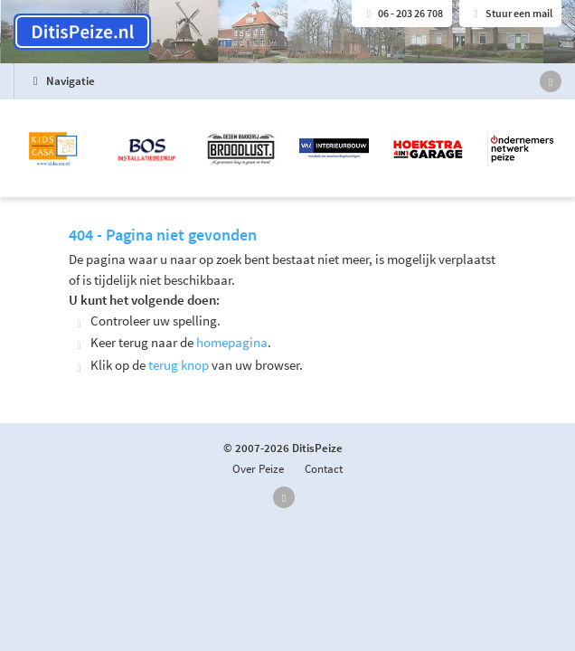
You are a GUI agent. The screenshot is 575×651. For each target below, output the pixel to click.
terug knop (178, 364)
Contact (324, 468)
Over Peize (258, 468)
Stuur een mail (510, 13)
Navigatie (61, 81)
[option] (287, 149)
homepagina (232, 342)
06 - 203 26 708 (402, 13)
